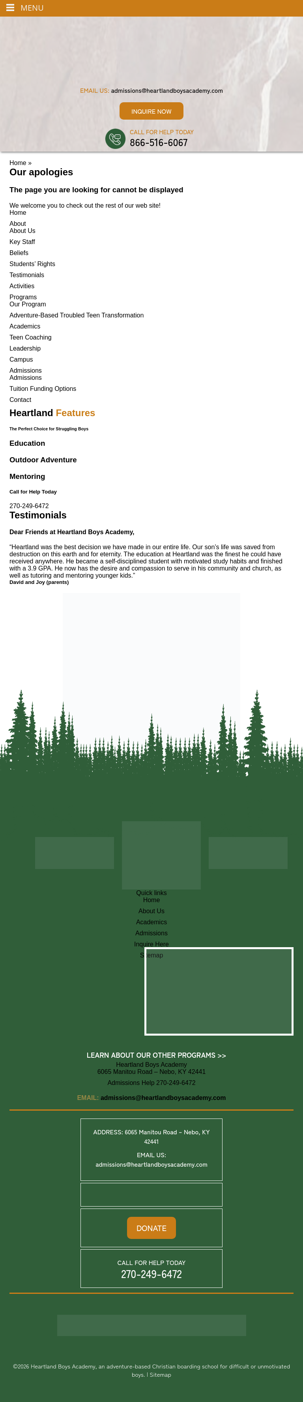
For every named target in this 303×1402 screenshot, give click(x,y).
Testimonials (26, 275)
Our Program (27, 304)
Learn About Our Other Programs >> (156, 1054)
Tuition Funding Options (42, 388)
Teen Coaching (30, 337)
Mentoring (27, 476)
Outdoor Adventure (43, 460)
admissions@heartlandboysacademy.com (167, 90)
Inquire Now (151, 111)
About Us (22, 230)
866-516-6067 (158, 142)
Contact (20, 399)
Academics (24, 326)
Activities (21, 286)
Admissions (25, 370)
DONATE (151, 1227)
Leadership (25, 348)
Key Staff (22, 241)
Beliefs (18, 253)
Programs (23, 297)
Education (27, 443)
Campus (21, 359)
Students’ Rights (32, 264)
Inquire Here (151, 944)
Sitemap (160, 1374)
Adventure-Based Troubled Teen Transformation (76, 315)
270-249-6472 (29, 506)
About (17, 223)
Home (17, 163)
